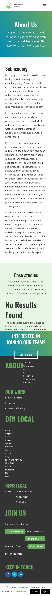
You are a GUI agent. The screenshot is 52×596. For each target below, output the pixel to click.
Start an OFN (35, 538)
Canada (8, 440)
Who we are (28, 366)
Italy (7, 456)
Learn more (26, 354)
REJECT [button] (45, 591)
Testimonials (29, 379)
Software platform (13, 397)
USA (7, 476)
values (26, 372)
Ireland (8, 453)
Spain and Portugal (13, 459)
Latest (8, 491)
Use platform (15, 531)
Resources (10, 403)
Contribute (36, 546)
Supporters (28, 376)
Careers (26, 382)
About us (27, 362)
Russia (8, 466)
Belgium (9, 433)
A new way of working (15, 408)
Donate (18, 554)
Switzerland (10, 469)
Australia (9, 430)
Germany (9, 446)
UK (6, 473)
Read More (20, 591)
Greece (8, 450)
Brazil (7, 436)
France (8, 443)
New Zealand (11, 463)
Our (25, 369)
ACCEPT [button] (35, 591)
